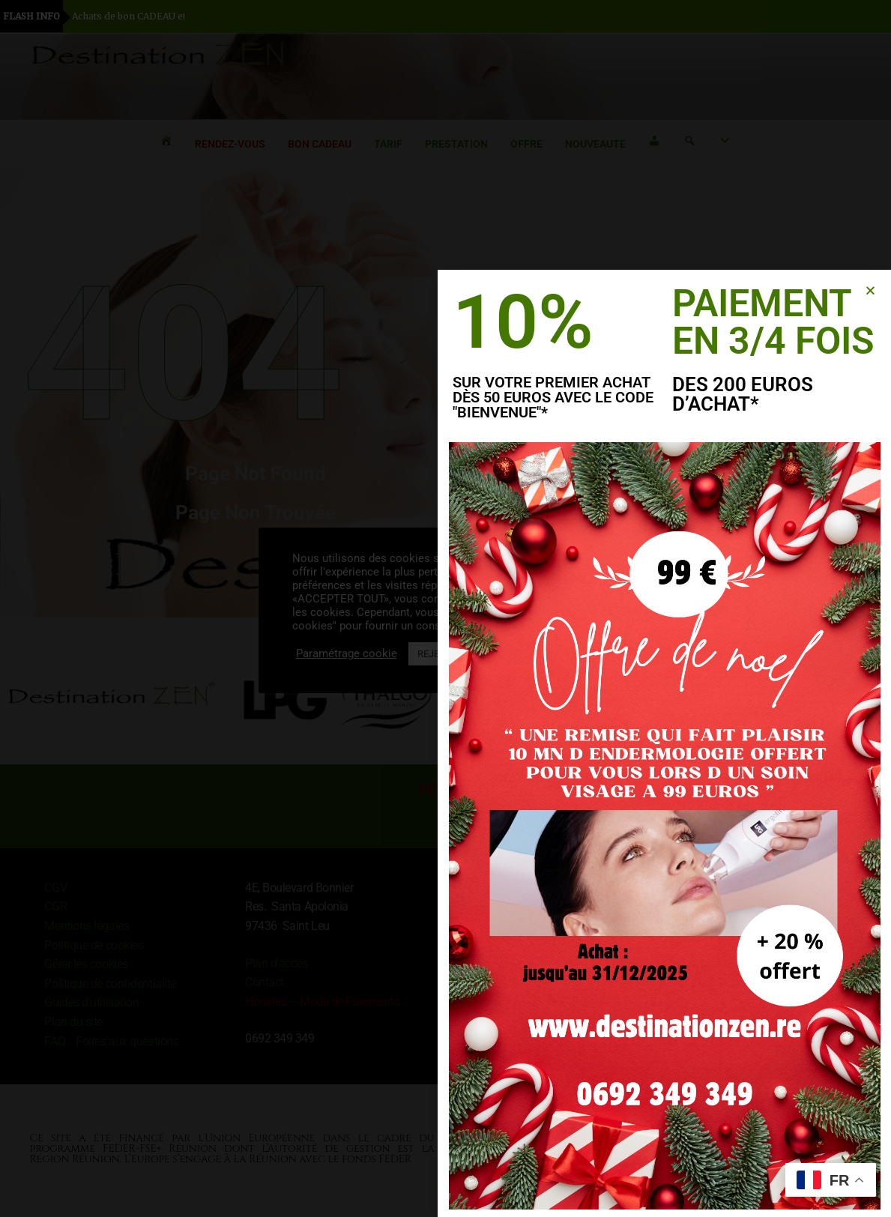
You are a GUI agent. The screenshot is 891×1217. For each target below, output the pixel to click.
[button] (871, 290)
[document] (445, 608)
